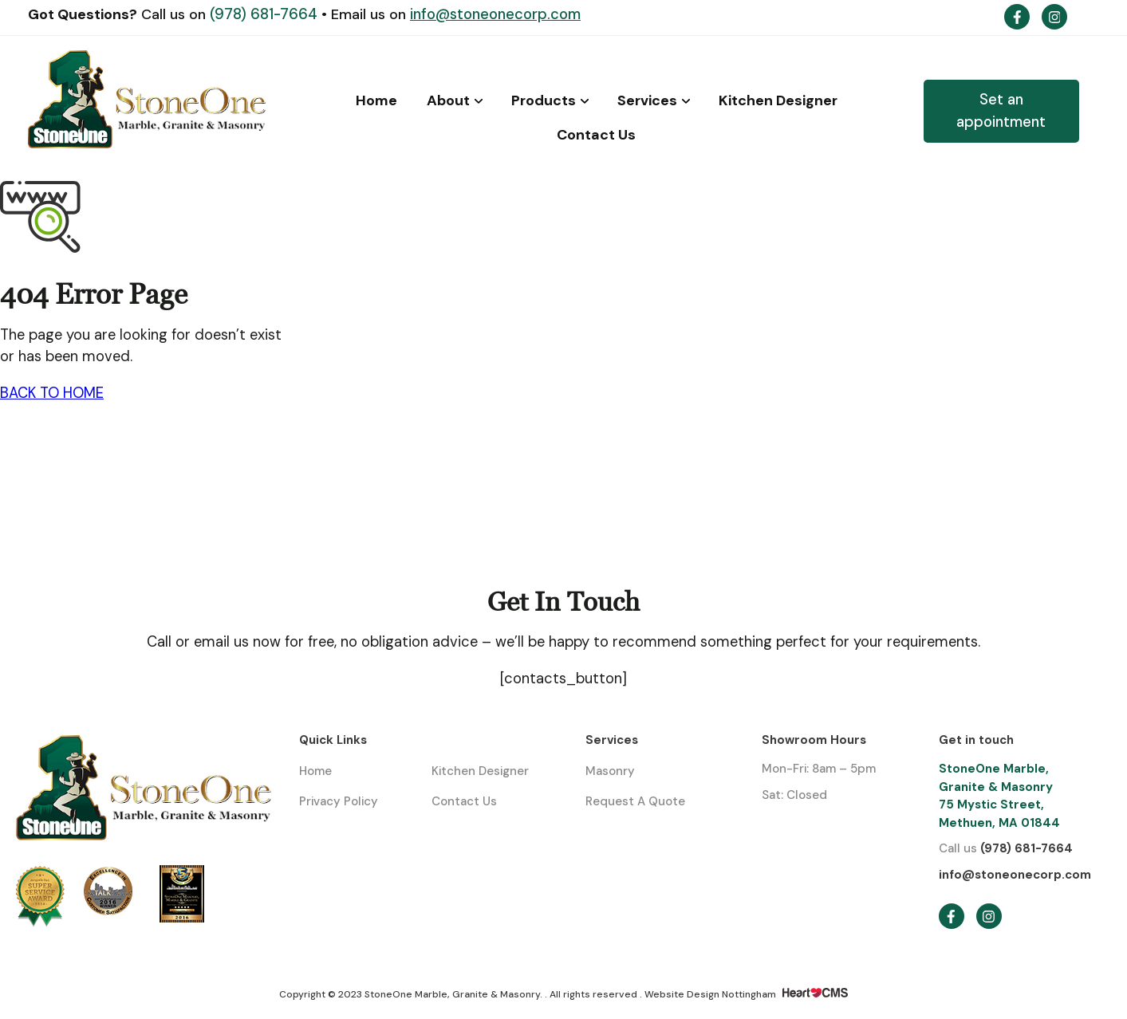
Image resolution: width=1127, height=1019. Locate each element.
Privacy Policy (338, 801)
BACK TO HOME (52, 393)
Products (543, 100)
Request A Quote (635, 801)
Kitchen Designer (778, 100)
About (448, 100)
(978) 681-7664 (265, 14)
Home (376, 100)
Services (647, 100)
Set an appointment (1001, 110)
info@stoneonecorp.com (495, 14)
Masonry (610, 771)
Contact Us (596, 134)
